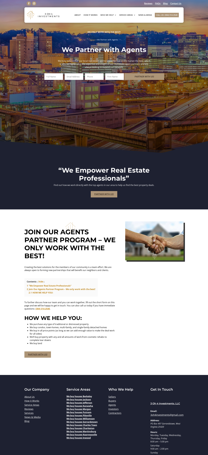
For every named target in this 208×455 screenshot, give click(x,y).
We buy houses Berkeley (79, 396)
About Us (29, 396)
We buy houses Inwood (78, 437)
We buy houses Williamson (80, 418)
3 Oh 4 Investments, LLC (165, 403)
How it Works (31, 400)
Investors (113, 409)
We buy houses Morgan (78, 409)
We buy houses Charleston (80, 428)
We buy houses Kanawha (79, 405)
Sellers (112, 396)
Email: (153, 411)
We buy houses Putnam (78, 412)
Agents (112, 404)
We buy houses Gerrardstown (82, 421)
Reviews (148, 3)
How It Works (91, 15)
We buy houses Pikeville (79, 415)
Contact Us (175, 3)
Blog (165, 3)
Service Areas (126, 15)
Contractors (114, 413)
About (77, 15)
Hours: (153, 432)
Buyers (112, 400)
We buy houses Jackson (78, 399)
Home (92, 39)
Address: (154, 420)
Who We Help (107, 15)
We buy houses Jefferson (79, 402)
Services (29, 413)
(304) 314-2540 (42, 308)
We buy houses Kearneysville (81, 434)
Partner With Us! (145, 76)
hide (41, 281)
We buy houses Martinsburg (81, 431)
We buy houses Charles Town (81, 425)
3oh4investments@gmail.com (167, 414)
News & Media (145, 15)
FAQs (158, 3)
